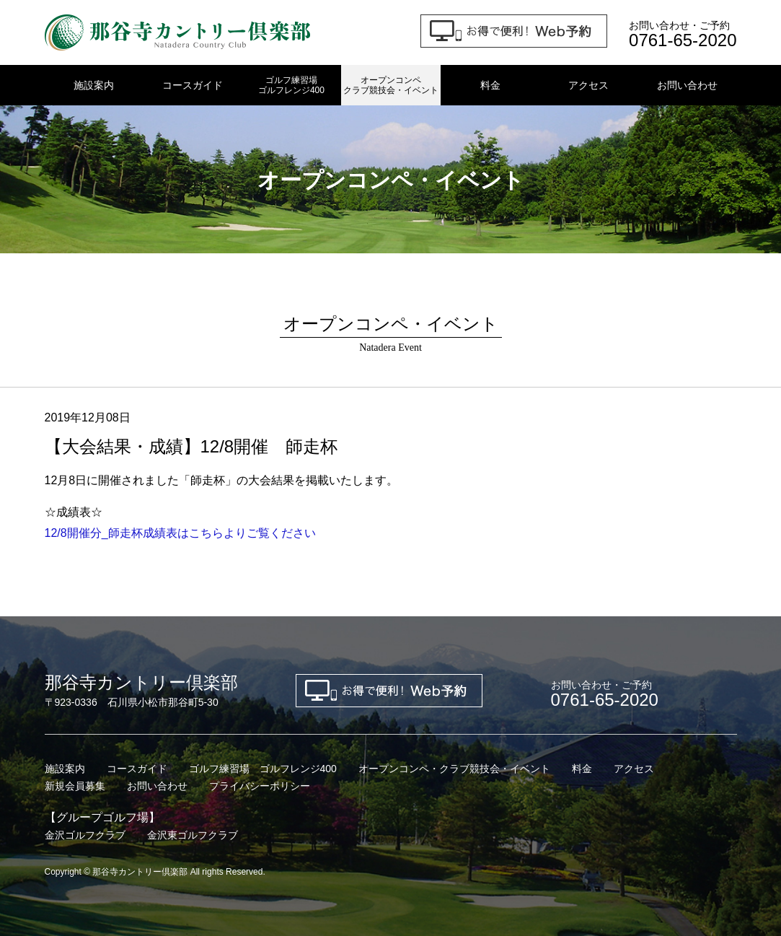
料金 (490, 85)
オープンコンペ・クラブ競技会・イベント (454, 768)
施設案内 (94, 85)
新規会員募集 (75, 786)
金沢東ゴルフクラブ (192, 835)
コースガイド (192, 85)
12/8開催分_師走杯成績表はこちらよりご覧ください (180, 533)
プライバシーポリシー (259, 786)
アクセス (588, 85)
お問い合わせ (687, 85)
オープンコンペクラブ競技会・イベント (390, 85)
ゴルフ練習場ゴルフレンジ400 (291, 85)
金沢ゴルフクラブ (85, 835)
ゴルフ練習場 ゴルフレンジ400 (263, 768)
